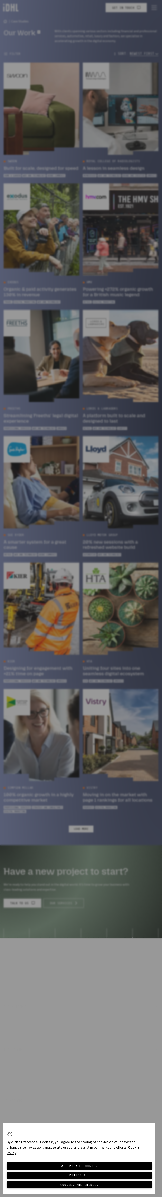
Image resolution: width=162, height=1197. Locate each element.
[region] (79, 1158)
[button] (10, 1134)
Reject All (79, 1175)
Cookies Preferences (79, 1185)
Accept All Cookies (79, 1166)
